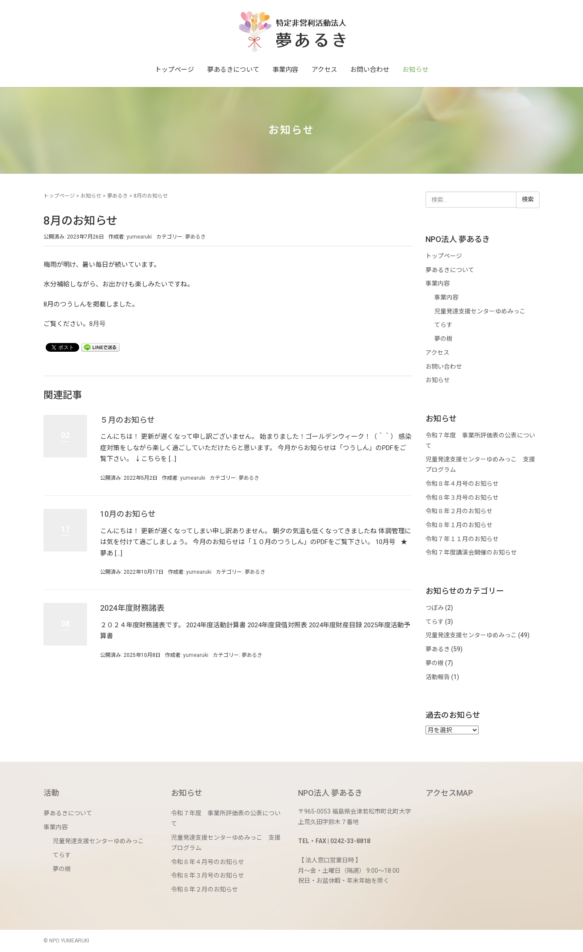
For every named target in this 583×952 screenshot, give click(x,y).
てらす (443, 324)
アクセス (324, 70)
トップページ (174, 70)
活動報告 (438, 676)
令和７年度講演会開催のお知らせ (471, 552)
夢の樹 (443, 338)
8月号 (97, 324)
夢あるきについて (233, 70)
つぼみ (435, 607)
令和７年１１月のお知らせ (462, 538)
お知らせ (415, 70)
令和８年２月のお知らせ (459, 511)
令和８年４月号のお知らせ (462, 483)
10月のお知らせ (128, 513)
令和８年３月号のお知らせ (462, 497)
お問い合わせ (369, 70)
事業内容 (285, 70)
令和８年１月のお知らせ (459, 524)
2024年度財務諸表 (132, 607)
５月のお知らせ (127, 419)
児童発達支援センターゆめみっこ (480, 311)
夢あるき (117, 196)
